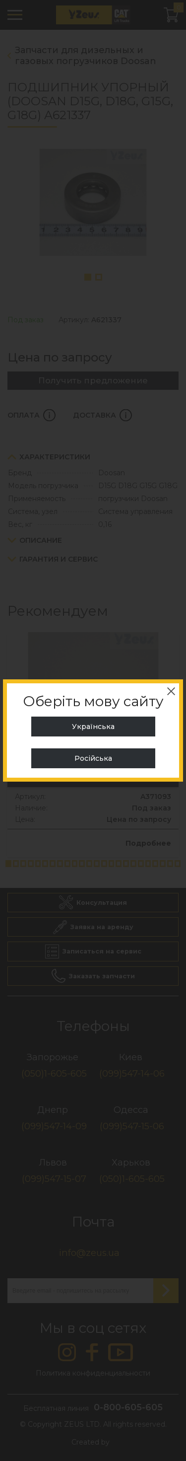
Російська (93, 758)
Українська (93, 726)
